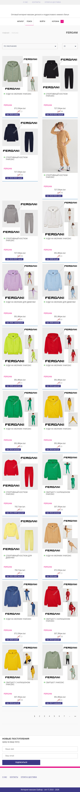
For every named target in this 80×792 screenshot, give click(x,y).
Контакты (36, 2)
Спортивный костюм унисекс (57, 95)
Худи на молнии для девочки (21, 302)
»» (75, 716)
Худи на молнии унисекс (18, 94)
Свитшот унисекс (55, 682)
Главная (5, 33)
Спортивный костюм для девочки (19, 557)
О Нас (25, 2)
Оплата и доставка (53, 2)
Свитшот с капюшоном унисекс (58, 493)
